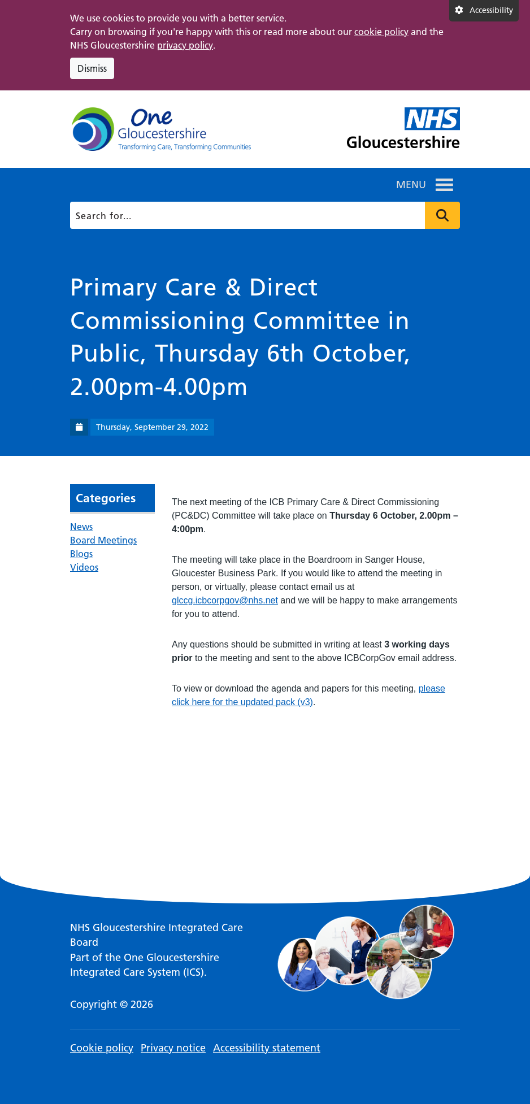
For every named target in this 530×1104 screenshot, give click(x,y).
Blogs (81, 553)
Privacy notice (173, 1047)
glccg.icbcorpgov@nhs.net (225, 600)
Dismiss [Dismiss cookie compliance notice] (92, 68)
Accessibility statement (266, 1047)
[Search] (263, 215)
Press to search (442, 215)
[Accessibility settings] (484, 10)
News (81, 526)
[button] (411, 185)
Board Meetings (103, 540)
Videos (84, 567)
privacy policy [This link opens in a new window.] (185, 45)
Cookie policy (101, 1047)
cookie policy (381, 31)
